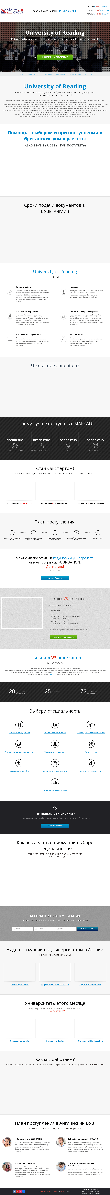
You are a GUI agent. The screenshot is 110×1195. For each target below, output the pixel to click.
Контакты (88, 74)
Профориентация (75, 74)
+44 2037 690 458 (66, 11)
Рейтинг (22, 74)
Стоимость (48, 74)
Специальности (34, 74)
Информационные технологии (19, 752)
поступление (60, 74)
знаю (44, 658)
